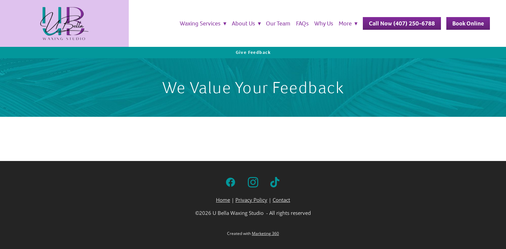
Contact (281, 199)
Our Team (278, 23)
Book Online (468, 23)
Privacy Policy (251, 199)
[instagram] (253, 182)
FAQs (302, 23)
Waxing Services (203, 23)
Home (223, 199)
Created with (253, 233)
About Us (246, 23)
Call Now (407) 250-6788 (402, 23)
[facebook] (230, 182)
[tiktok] (275, 182)
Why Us (323, 23)
